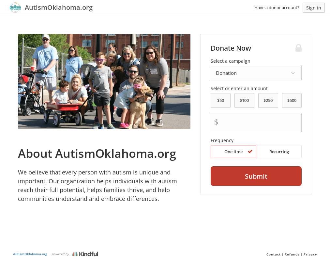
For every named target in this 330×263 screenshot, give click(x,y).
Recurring (279, 152)
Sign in (313, 8)
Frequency (222, 140)
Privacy (310, 254)
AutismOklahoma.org (30, 254)
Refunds (292, 254)
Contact (273, 254)
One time (238, 152)
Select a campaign (230, 61)
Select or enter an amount (239, 88)
